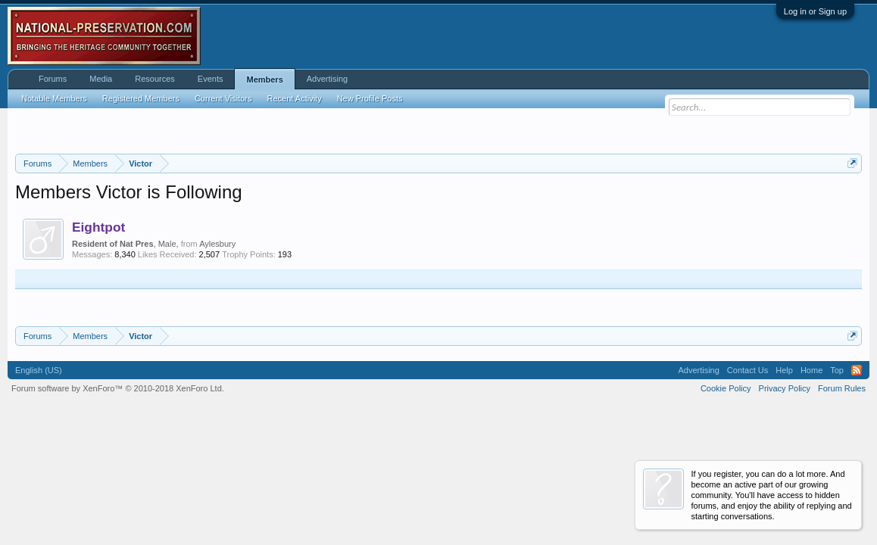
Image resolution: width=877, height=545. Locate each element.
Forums (53, 78)
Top (837, 370)
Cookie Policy (726, 388)
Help (784, 370)
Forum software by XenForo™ (117, 388)
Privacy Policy (784, 388)
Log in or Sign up (815, 11)
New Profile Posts (370, 98)
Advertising (327, 78)
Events (210, 78)
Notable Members (54, 98)
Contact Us (747, 370)
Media (100, 78)
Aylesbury (217, 243)
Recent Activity (294, 98)
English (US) (38, 370)
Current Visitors (223, 98)
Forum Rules (842, 388)
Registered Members (140, 98)
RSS (856, 370)
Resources (155, 78)
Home (811, 370)
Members (264, 79)
